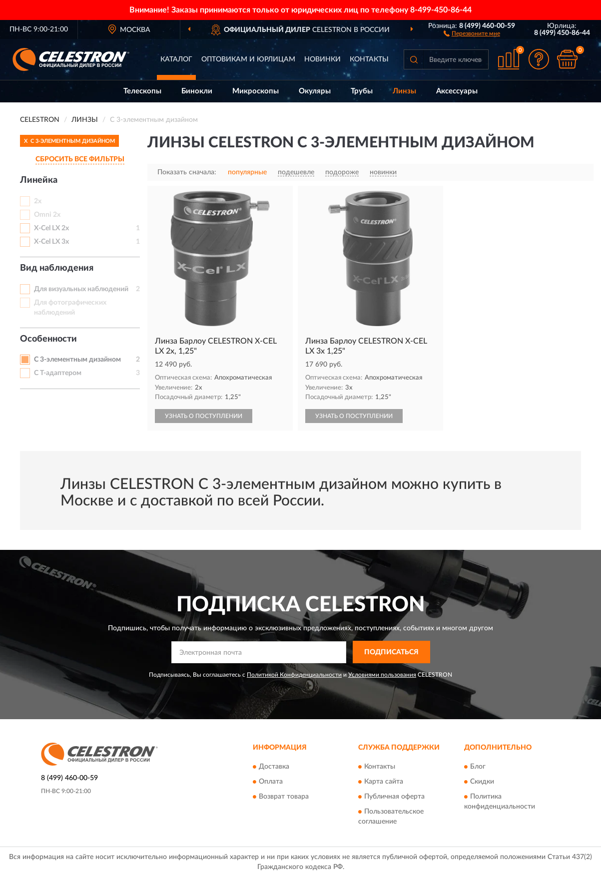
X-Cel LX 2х (51, 228)
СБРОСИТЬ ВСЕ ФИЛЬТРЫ (79, 159)
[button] (472, 33)
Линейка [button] (38, 180)
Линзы (404, 91)
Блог (478, 767)
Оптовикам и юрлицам (248, 59)
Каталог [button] (176, 59)
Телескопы (142, 91)
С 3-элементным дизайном (77, 359)
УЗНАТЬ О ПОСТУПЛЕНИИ (203, 416)
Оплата (271, 782)
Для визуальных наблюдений (81, 289)
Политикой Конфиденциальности (294, 675)
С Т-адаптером (57, 373)
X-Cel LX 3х (51, 241)
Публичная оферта (394, 797)
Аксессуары (457, 91)
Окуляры (315, 91)
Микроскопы (255, 91)
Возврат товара (284, 797)
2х (37, 201)
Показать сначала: (186, 172)
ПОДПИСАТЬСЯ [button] (391, 652)
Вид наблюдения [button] (56, 268)
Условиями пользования (382, 675)
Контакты (369, 59)
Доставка (274, 767)
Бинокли (196, 91)
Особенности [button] (48, 339)
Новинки (322, 59)
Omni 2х (47, 214)
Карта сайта (383, 782)
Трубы (362, 91)
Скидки (482, 782)
